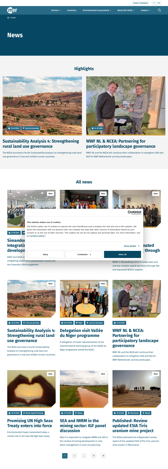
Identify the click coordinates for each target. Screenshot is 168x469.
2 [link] (74, 456)
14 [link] (93, 456)
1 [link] (64, 456)
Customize (84, 254)
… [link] (84, 456)
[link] (103, 455)
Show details (130, 246)
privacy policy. (37, 236)
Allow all (122, 254)
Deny (45, 254)
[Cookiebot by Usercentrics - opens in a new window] (129, 213)
